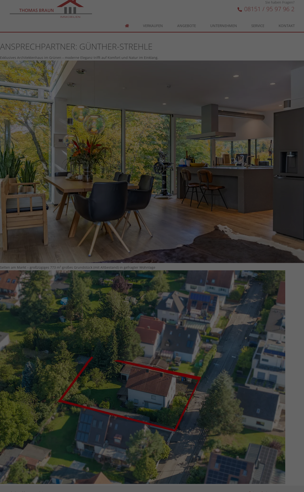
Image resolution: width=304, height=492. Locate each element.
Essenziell (117, 92)
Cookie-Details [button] (128, 161)
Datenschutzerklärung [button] (154, 161)
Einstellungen (160, 77)
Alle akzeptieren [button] (152, 109)
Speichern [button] (152, 123)
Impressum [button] (178, 161)
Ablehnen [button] (152, 137)
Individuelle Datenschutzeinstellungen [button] (152, 151)
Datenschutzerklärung (182, 72)
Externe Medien (179, 92)
